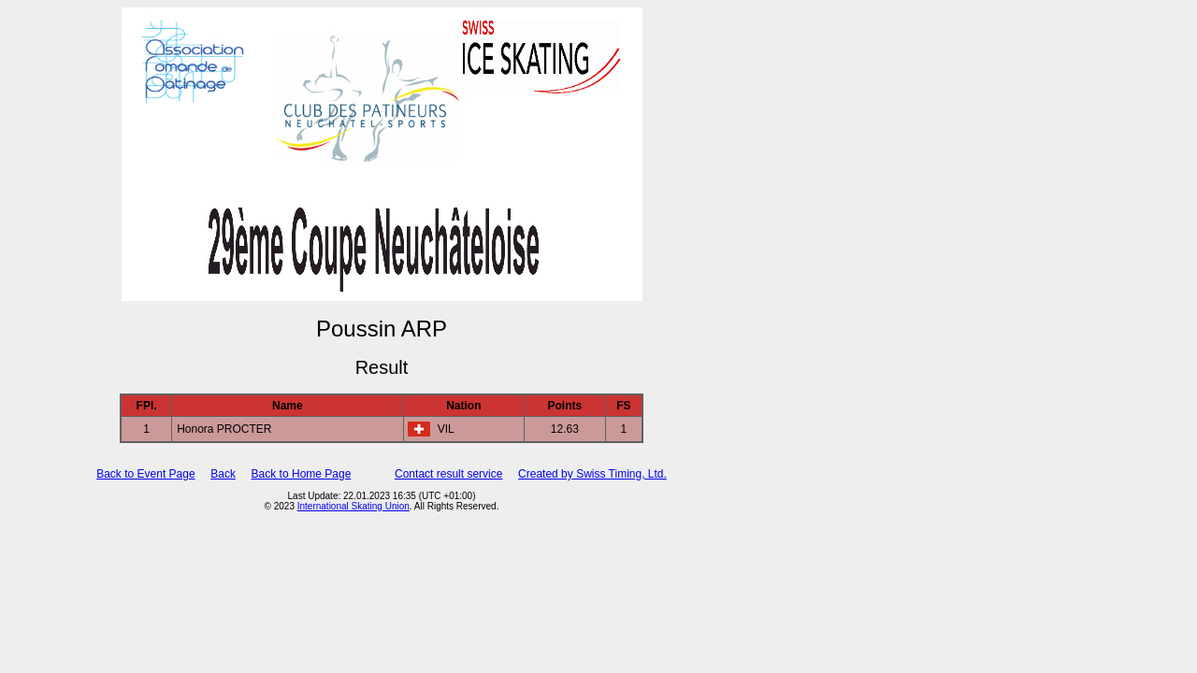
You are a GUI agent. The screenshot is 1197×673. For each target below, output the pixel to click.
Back (223, 473)
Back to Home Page (302, 473)
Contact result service (448, 473)
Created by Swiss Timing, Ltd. (592, 473)
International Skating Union (353, 506)
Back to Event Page (145, 473)
